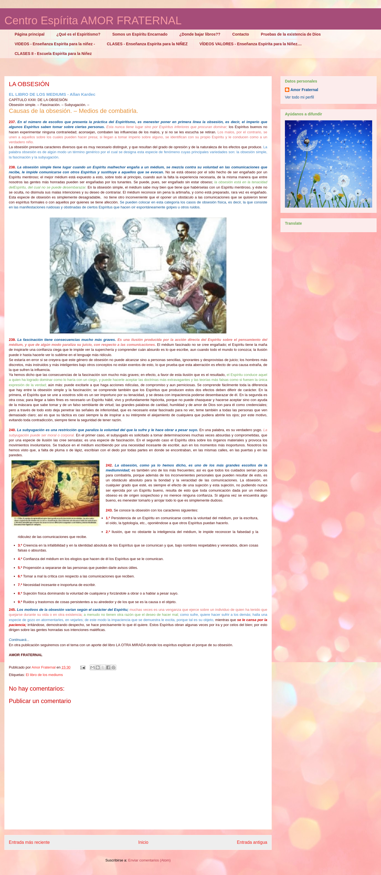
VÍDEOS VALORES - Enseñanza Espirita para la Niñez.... (251, 44)
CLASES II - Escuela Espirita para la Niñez (53, 53)
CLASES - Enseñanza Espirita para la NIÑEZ (147, 44)
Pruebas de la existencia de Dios (291, 34)
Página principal (29, 34)
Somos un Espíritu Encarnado (140, 34)
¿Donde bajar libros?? (200, 34)
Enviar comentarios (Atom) (149, 860)
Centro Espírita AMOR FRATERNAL (93, 20)
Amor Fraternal (304, 90)
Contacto (240, 34)
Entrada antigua (252, 842)
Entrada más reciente (29, 842)
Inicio (143, 842)
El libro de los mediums (44, 675)
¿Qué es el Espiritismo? (78, 34)
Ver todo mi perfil (299, 97)
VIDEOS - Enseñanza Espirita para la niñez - (55, 44)
